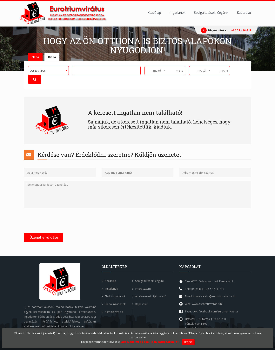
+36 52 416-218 (241, 30)
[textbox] (75, 70)
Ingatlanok (177, 12)
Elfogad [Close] (188, 342)
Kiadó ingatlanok (114, 304)
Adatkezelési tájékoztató (149, 296)
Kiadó (52, 57)
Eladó (35, 57)
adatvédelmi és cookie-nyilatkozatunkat (150, 342)
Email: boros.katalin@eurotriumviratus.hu (210, 296)
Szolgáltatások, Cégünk (211, 12)
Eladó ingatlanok (113, 296)
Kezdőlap (154, 12)
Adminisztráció (112, 312)
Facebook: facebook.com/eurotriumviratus (211, 311)
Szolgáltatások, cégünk (148, 281)
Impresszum (141, 288)
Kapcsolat (244, 12)
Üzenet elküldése (43, 237)
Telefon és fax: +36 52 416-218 (204, 289)
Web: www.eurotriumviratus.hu (204, 304)
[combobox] (48, 70)
